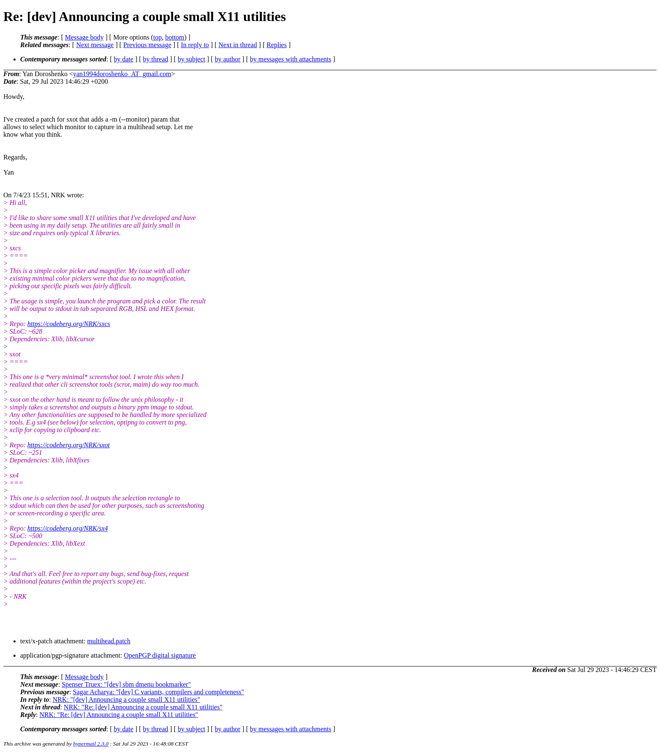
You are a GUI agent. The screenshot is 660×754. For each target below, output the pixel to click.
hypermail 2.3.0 (91, 744)
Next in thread (237, 44)
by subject (191, 59)
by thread (155, 59)
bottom (174, 37)
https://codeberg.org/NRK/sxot (68, 445)
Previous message (147, 44)
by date (123, 59)
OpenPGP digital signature (160, 655)
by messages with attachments (290, 59)
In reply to (195, 44)
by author (227, 59)
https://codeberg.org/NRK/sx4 (67, 528)
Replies (276, 44)
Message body (84, 37)
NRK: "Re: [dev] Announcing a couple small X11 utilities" (143, 707)
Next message (95, 44)
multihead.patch (108, 641)
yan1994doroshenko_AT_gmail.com (122, 73)
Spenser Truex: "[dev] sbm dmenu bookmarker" (126, 684)
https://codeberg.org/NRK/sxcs (68, 323)
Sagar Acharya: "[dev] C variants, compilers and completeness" (158, 692)
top (157, 37)
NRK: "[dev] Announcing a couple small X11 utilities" (126, 699)
